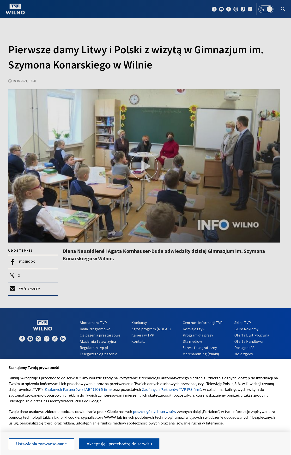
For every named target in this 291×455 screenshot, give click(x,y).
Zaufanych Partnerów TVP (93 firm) (171, 389)
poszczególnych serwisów (154, 411)
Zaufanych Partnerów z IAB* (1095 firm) (78, 389)
